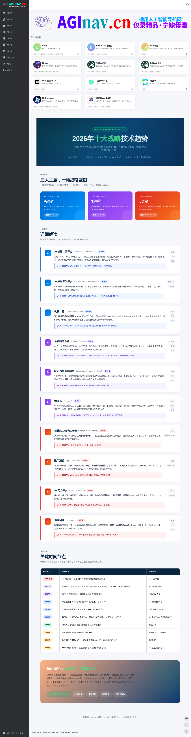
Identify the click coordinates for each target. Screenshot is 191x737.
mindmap (104, 54)
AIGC (35, 71)
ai (88, 54)
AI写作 (90, 106)
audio (98, 54)
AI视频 (144, 54)
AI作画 (41, 106)
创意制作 (48, 71)
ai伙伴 (98, 71)
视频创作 (51, 54)
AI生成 (55, 106)
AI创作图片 (48, 106)
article (92, 54)
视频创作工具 (59, 54)
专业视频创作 (43, 54)
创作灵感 (41, 71)
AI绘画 (90, 89)
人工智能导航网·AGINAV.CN (51, 732)
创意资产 (55, 71)
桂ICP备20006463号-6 (70, 732)
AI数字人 (36, 89)
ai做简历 (104, 71)
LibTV (35, 54)
